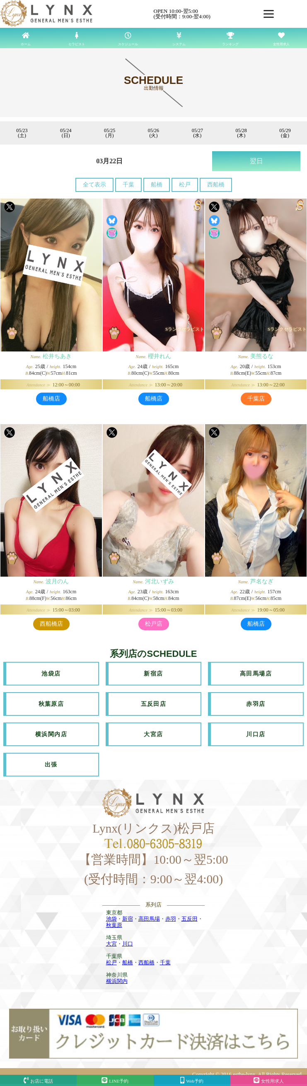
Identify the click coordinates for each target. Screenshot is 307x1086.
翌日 (256, 161)
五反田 (189, 919)
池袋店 (50, 674)
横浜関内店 (51, 734)
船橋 (156, 185)
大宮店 (153, 734)
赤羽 (170, 919)
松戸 (185, 185)
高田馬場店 (256, 674)
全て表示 (94, 185)
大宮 (111, 944)
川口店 (255, 734)
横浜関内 (117, 981)
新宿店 (153, 674)
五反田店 (154, 704)
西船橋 (216, 185)
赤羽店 (255, 704)
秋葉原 (114, 925)
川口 (127, 944)
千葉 (128, 185)
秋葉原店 (51, 704)
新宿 (127, 919)
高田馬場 (149, 919)
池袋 (111, 919)
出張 (51, 765)
